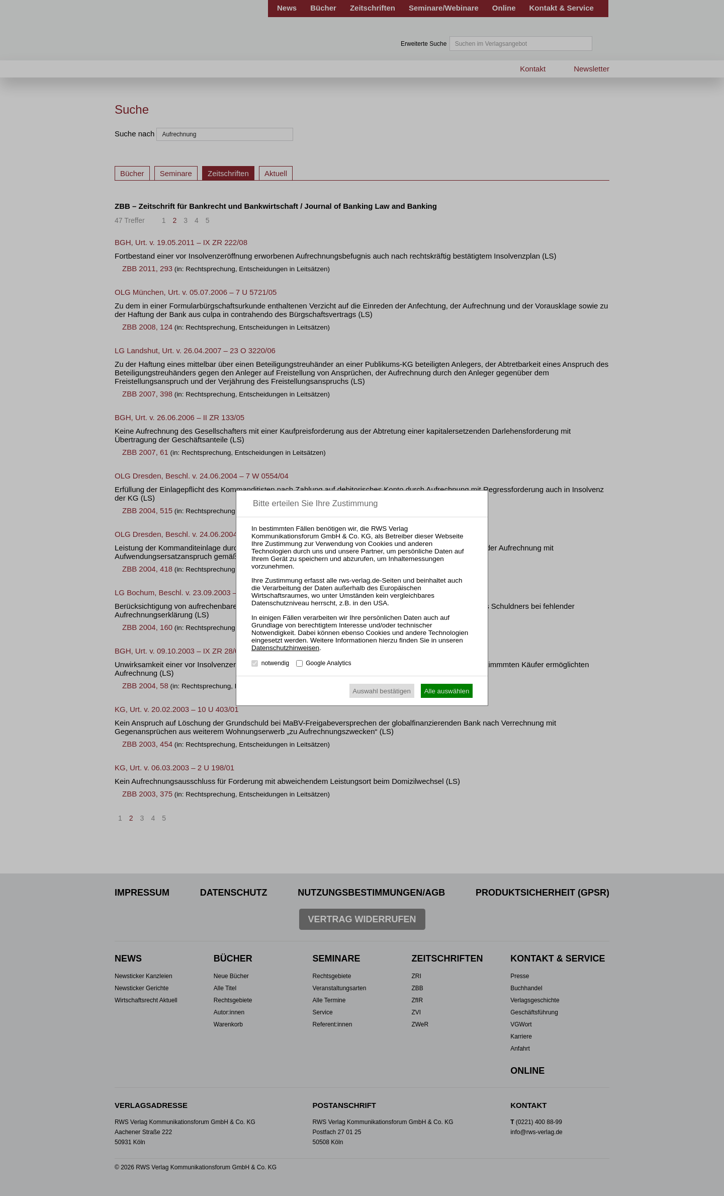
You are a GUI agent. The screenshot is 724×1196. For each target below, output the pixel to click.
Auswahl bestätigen (381, 691)
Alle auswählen (447, 691)
